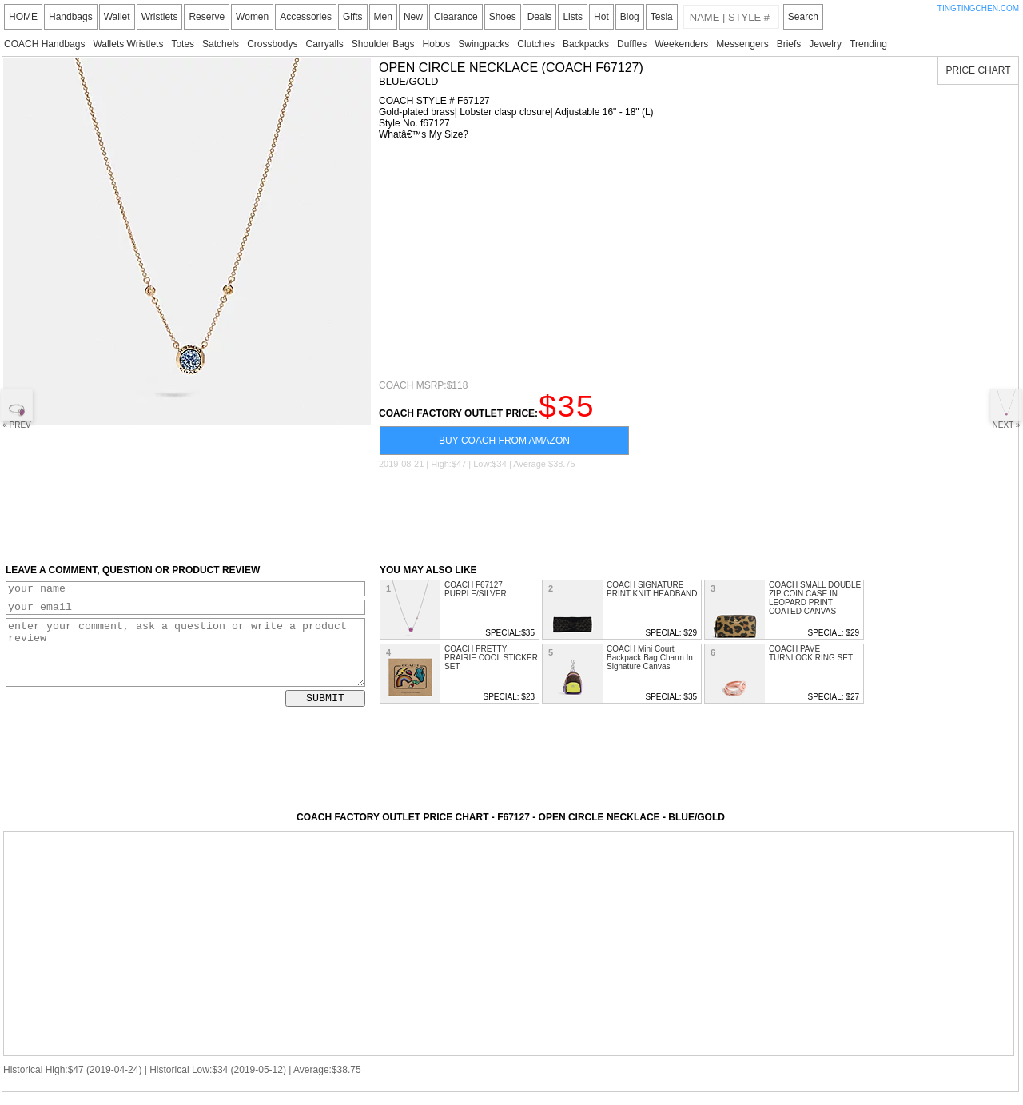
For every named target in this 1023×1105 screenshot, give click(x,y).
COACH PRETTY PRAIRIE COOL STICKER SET (491, 665)
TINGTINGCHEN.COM (978, 8)
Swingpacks (483, 44)
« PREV (17, 409)
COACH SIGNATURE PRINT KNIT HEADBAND (652, 596)
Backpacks (586, 44)
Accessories (306, 16)
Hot (601, 16)
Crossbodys (272, 44)
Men (383, 16)
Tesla (662, 16)
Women (252, 16)
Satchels (220, 44)
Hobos (437, 44)
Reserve (207, 16)
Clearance (456, 16)
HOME (23, 16)
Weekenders (681, 44)
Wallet (117, 16)
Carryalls (324, 44)
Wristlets (159, 16)
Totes (182, 44)
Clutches (536, 44)
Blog (629, 16)
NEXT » (1006, 409)
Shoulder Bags (383, 44)
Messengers (742, 44)
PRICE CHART (977, 70)
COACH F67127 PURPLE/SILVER (475, 596)
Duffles (632, 44)
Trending (868, 44)
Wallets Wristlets (128, 44)
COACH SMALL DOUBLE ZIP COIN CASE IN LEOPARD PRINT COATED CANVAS (815, 605)
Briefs (789, 44)
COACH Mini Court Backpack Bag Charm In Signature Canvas (650, 665)
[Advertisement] (694, 260)
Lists (573, 16)
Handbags (71, 16)
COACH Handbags (44, 44)
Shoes (502, 16)
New (413, 16)
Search (803, 16)
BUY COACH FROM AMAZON (504, 447)
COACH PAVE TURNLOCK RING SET (811, 660)
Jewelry (825, 44)
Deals (539, 16)
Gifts (353, 16)
